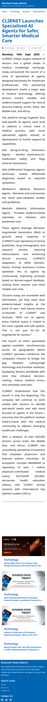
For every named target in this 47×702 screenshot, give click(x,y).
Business (26, 11)
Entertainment (39, 11)
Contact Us (5, 690)
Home (4, 11)
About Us (5, 687)
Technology (15, 11)
